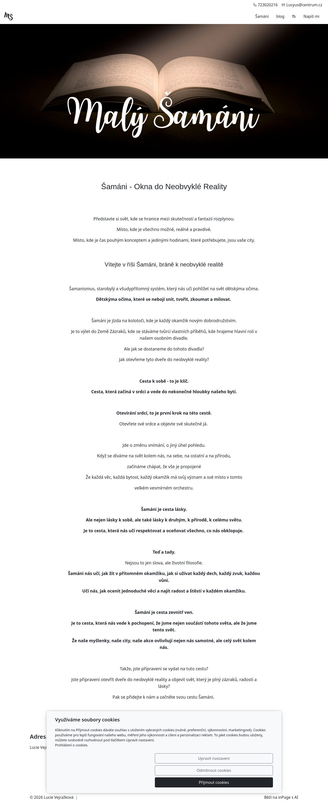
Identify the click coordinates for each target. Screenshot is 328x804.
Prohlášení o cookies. (71, 769)
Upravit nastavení (153, 782)
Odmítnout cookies (202, 782)
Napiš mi (311, 16)
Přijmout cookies (250, 782)
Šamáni (262, 16)
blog (280, 16)
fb (294, 16)
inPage (284, 797)
